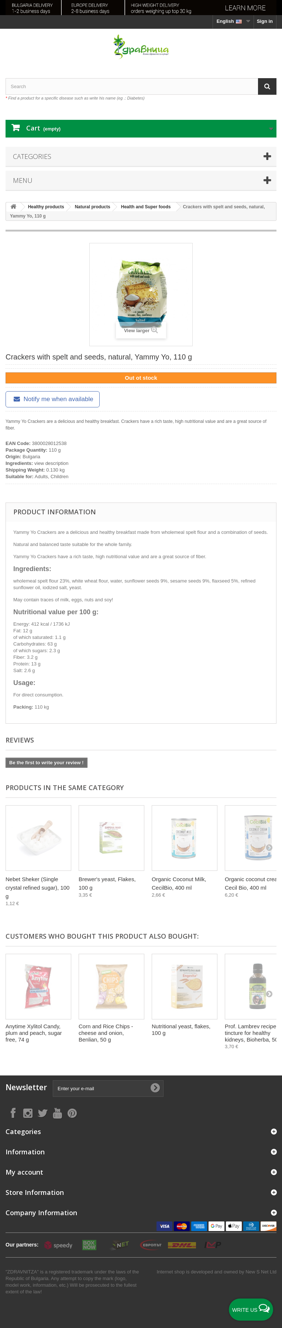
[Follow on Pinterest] (72, 1113)
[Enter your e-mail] (108, 1088)
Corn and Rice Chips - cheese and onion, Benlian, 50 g (106, 1033)
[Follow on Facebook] (13, 1113)
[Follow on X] (42, 1113)
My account (24, 1172)
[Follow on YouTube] (57, 1113)
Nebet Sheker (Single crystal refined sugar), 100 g (37, 887)
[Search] (267, 86)
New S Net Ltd (260, 1272)
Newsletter (26, 1087)
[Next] (269, 847)
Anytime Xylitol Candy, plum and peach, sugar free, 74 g (34, 1033)
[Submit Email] (155, 1088)
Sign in (265, 21)
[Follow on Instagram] (27, 1113)
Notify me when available (52, 399)
